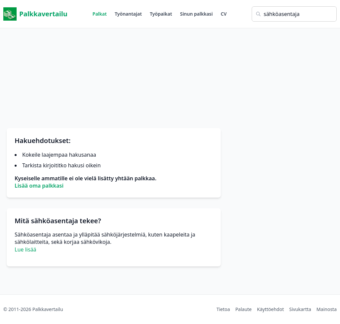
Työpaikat (161, 14)
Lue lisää (25, 249)
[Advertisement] (170, 74)
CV (224, 14)
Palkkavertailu (35, 14)
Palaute (243, 309)
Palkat (100, 14)
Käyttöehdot (270, 309)
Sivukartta (300, 309)
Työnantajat (128, 14)
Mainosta (326, 309)
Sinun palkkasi (196, 14)
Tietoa (223, 309)
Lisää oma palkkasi (39, 185)
